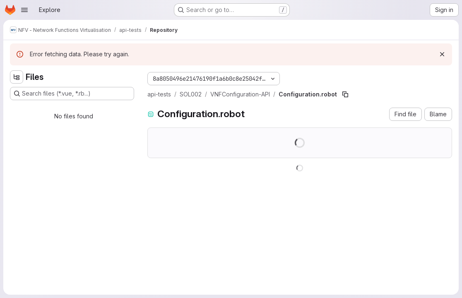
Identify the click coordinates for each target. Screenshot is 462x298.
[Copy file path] (345, 94)
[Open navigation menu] (24, 10)
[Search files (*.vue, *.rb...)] (72, 93)
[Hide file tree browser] (16, 77)
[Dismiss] (442, 54)
